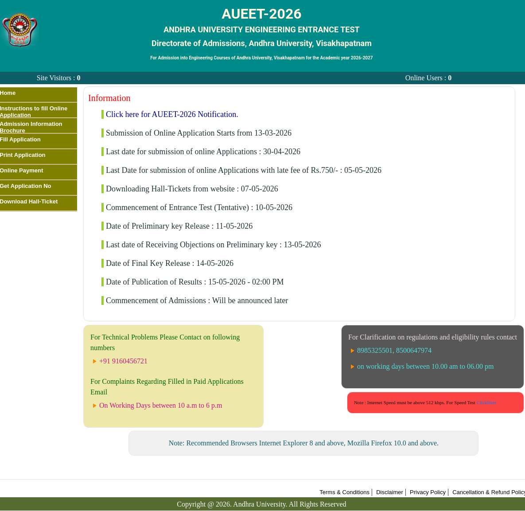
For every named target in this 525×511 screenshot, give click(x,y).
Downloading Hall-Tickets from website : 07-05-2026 (192, 188)
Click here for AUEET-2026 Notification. (172, 114)
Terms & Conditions (344, 492)
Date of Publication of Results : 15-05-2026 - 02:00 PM (195, 281)
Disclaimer (389, 492)
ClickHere (487, 402)
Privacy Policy (428, 492)
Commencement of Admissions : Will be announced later (197, 300)
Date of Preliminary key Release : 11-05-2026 (179, 226)
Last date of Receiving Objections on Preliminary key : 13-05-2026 (213, 244)
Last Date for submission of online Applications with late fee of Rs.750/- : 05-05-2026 (243, 170)
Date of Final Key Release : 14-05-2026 (169, 263)
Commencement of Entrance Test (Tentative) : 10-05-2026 (199, 207)
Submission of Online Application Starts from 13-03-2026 (199, 133)
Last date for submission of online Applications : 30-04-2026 (203, 151)
